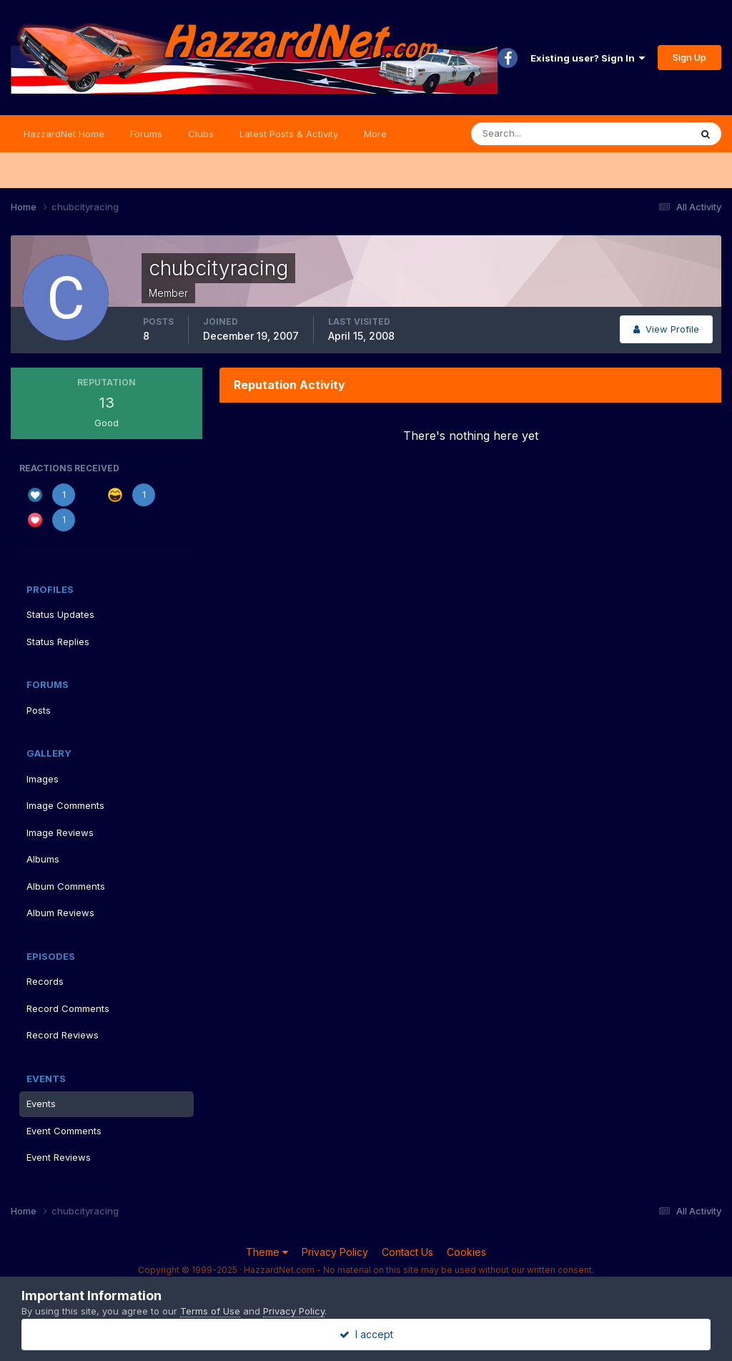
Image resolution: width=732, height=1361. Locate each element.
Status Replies (57, 641)
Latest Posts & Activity (288, 133)
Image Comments (65, 805)
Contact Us (407, 1252)
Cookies (466, 1252)
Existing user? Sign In (587, 58)
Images (42, 779)
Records (45, 981)
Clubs (201, 133)
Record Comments (67, 1008)
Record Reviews (62, 1035)
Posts (38, 710)
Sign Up (689, 57)
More (375, 133)
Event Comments (64, 1130)
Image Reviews (60, 832)
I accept (366, 1334)
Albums (42, 859)
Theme (267, 1252)
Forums (146, 133)
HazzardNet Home (64, 133)
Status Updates (60, 614)
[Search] (534, 133)
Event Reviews (58, 1157)
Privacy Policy (335, 1252)
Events (41, 1103)
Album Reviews (60, 912)
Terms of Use (210, 1311)
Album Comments (65, 886)
